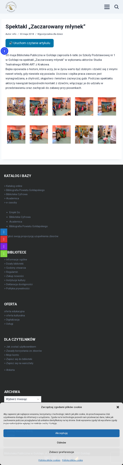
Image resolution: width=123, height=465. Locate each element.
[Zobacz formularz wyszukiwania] (116, 6)
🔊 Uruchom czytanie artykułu (29, 43)
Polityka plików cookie (72, 460)
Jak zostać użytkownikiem (21, 346)
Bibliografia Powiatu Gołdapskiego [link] (25, 190)
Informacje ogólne (16, 259)
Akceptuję (61, 433)
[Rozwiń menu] (107, 7)
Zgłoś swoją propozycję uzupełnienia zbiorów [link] (32, 236)
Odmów (61, 442)
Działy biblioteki (14, 263)
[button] (118, 407)
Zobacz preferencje (61, 452)
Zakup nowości (15, 276)
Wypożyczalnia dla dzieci (50, 34)
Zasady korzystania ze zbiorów (24, 350)
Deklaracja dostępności (19, 284)
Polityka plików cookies (49, 460)
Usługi (9, 323)
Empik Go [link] (14, 212)
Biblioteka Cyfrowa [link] (16, 194)
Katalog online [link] (14, 186)
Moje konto (12, 354)
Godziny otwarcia (16, 267)
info (14, 34)
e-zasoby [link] (11, 202)
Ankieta (10, 369)
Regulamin (12, 271)
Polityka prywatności (17, 288)
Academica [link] (12, 198)
